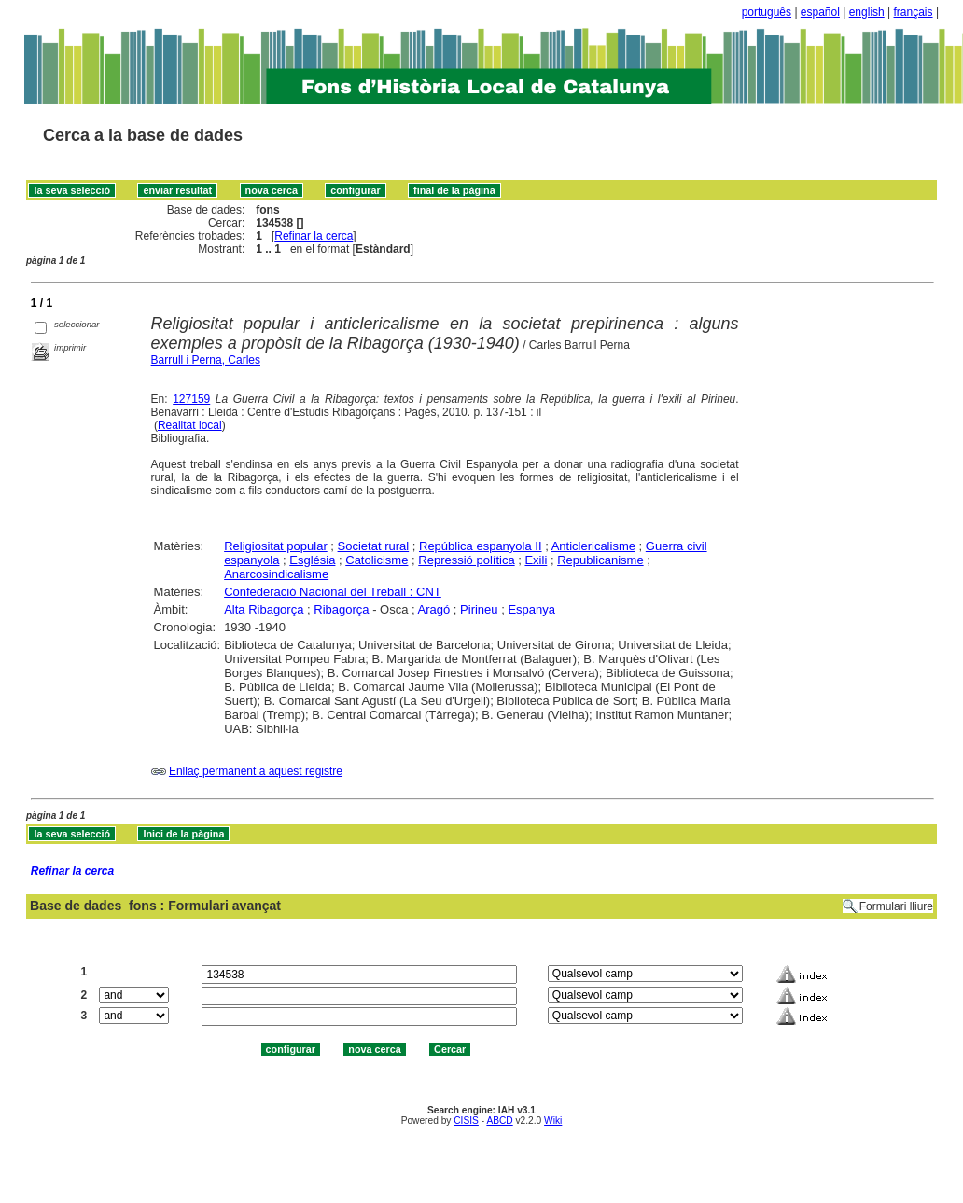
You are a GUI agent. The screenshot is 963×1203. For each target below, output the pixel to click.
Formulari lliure (896, 906)
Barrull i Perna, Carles (205, 359)
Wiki (553, 1120)
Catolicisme (376, 560)
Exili (535, 560)
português (766, 12)
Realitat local (190, 425)
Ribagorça (341, 609)
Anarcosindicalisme (276, 574)
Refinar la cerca (313, 235)
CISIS (466, 1120)
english (867, 12)
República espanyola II (480, 546)
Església (312, 560)
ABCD (499, 1120)
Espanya (531, 609)
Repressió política (466, 560)
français (913, 12)
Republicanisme (600, 560)
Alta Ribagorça (263, 609)
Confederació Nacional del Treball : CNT (332, 592)
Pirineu (478, 609)
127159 (191, 399)
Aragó (434, 609)
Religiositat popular (276, 546)
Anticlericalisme (593, 546)
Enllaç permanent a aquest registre (255, 771)
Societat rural (374, 546)
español (820, 12)
